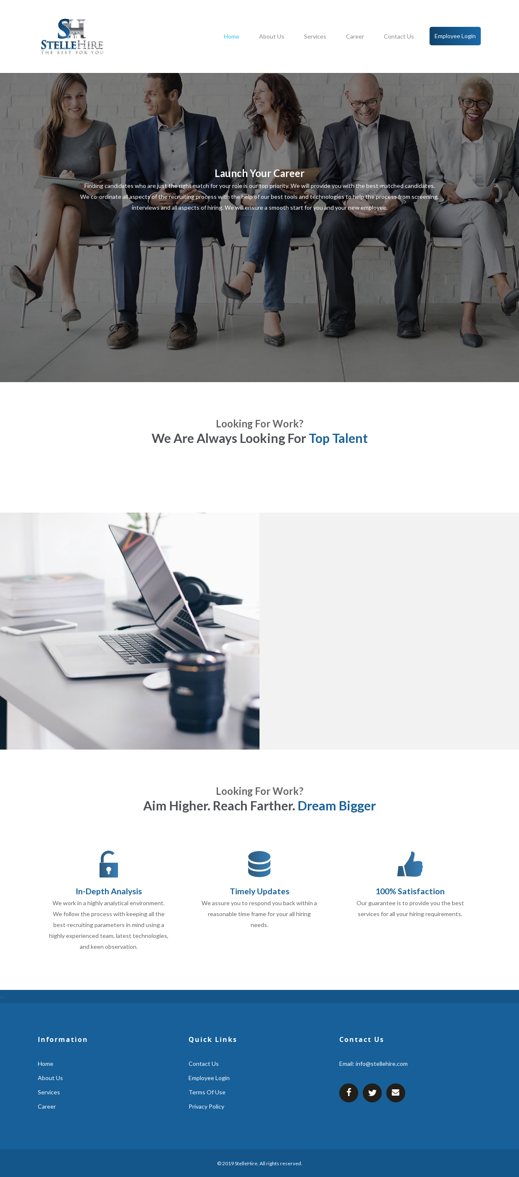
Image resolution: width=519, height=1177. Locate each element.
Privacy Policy (206, 1106)
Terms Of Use (207, 1092)
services (315, 36)
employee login (455, 35)
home (231, 36)
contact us (399, 36)
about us (271, 36)
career (355, 36)
